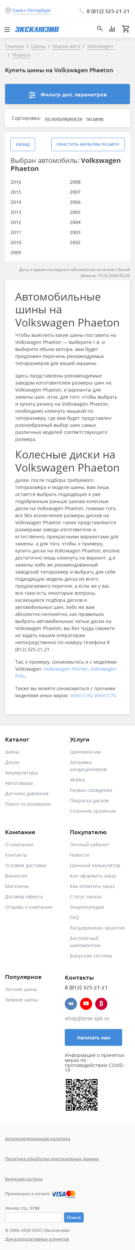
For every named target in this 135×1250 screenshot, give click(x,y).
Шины (12, 752)
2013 (15, 212)
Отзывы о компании (28, 907)
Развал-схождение (91, 790)
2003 (75, 232)
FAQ (74, 917)
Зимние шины (21, 999)
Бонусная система (91, 955)
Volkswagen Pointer (66, 669)
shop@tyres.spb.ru (87, 1018)
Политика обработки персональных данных (52, 1158)
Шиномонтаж (85, 752)
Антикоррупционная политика (37, 1138)
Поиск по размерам (28, 804)
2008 (75, 182)
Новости (79, 855)
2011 (15, 232)
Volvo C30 (81, 695)
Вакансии (16, 876)
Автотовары (19, 783)
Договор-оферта (24, 896)
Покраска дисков (89, 800)
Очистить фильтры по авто (88, 144)
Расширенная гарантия (97, 928)
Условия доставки (26, 865)
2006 (75, 202)
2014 (15, 202)
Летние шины (21, 989)
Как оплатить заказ (92, 886)
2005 (75, 212)
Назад (23, 144)
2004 (75, 222)
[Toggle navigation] (7, 29)
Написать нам (93, 1037)
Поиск (74, 1217)
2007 (75, 192)
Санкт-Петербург (31, 10)
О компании (19, 844)
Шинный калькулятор (95, 865)
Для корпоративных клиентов (37, 1239)
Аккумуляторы (21, 772)
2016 (15, 182)
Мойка (77, 779)
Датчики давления (27, 793)
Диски (12, 762)
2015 (15, 192)
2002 (75, 242)
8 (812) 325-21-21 (108, 10)
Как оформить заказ (93, 876)
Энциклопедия (87, 907)
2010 (15, 242)
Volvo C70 (105, 695)
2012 (15, 222)
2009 (15, 252)
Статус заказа (86, 896)
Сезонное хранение (93, 811)
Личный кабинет (89, 844)
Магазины (17, 886)
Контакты (16, 855)
